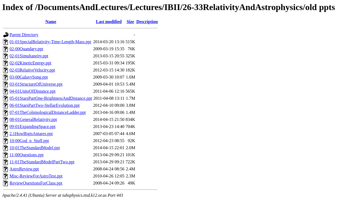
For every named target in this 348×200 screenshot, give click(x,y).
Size (130, 21)
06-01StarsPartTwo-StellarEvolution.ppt (45, 105)
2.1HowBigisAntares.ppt (31, 133)
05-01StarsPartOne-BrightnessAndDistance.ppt (51, 98)
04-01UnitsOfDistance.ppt (32, 91)
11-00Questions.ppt (27, 154)
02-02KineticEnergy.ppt (30, 63)
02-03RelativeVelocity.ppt (32, 70)
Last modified (109, 21)
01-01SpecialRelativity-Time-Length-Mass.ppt (50, 41)
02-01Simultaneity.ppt (29, 56)
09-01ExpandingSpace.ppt (32, 126)
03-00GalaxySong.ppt (29, 77)
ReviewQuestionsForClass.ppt (36, 183)
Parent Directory (24, 34)
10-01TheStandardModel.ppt (35, 147)
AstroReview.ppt (24, 169)
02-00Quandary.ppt (26, 48)
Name (50, 21)
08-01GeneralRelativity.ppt (33, 119)
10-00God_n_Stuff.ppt (29, 140)
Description (147, 21)
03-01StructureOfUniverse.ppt (36, 84)
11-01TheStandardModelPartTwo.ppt (42, 162)
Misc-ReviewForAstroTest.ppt (36, 176)
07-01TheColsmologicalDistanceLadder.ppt (48, 112)
